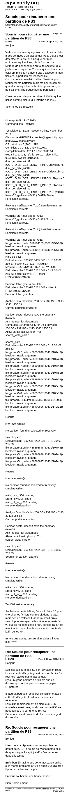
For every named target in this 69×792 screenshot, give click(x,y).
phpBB (17, 788)
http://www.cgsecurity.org (20, 140)
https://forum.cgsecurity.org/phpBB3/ (23, 9)
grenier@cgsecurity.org (48, 137)
